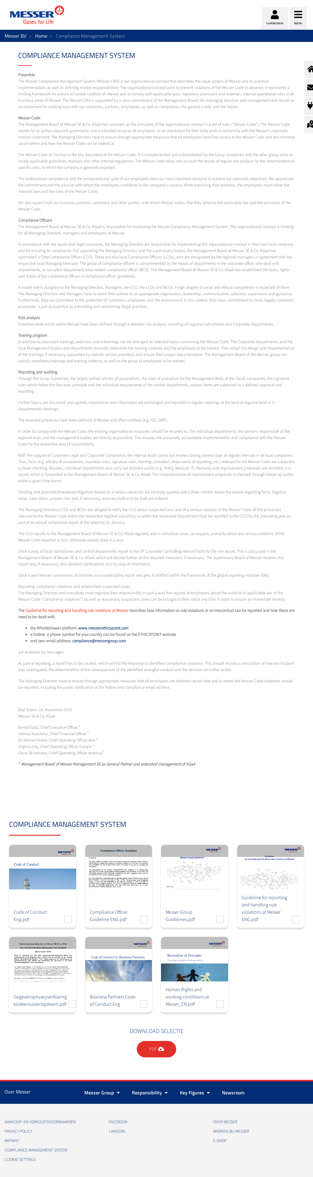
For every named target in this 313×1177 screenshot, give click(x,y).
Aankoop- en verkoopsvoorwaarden (40, 1122)
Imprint (12, 1141)
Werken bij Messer (231, 1131)
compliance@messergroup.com (99, 641)
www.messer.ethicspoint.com (103, 628)
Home (41, 35)
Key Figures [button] (195, 1092)
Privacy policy (18, 1131)
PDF (156, 1049)
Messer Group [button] (102, 1092)
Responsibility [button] (150, 1092)
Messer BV (15, 35)
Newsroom (233, 1092)
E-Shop (220, 1141)
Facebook (118, 1122)
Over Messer (225, 1122)
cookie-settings (20, 1160)
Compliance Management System (36, 1150)
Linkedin (117, 1131)
